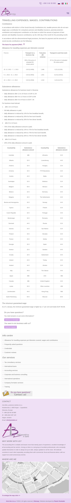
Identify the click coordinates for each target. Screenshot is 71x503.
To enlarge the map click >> (11, 495)
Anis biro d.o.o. (11, 501)
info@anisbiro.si (11, 420)
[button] (68, 13)
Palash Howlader (59, 501)
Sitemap (36, 501)
